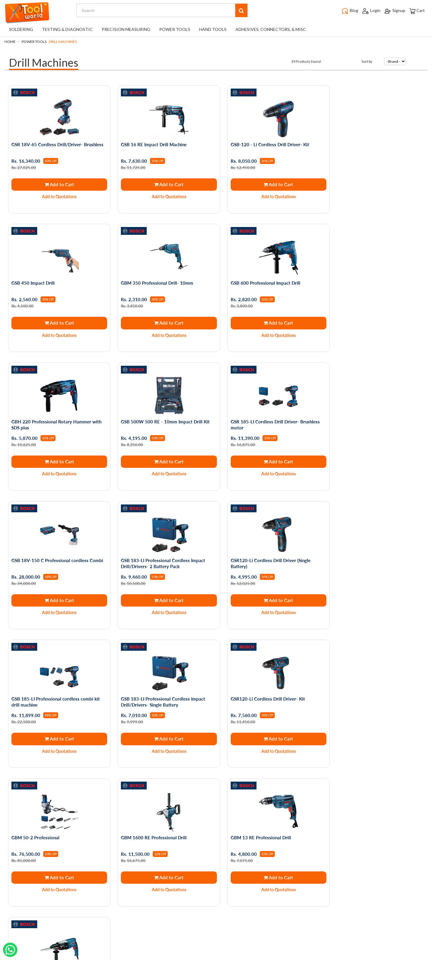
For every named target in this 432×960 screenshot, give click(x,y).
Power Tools (174, 29)
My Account (126, 832)
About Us (53, 840)
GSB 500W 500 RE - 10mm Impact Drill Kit (373, 281)
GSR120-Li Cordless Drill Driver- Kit (261, 554)
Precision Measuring (126, 29)
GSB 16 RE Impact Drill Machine (151, 144)
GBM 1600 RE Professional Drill (45, 691)
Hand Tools (212, 29)
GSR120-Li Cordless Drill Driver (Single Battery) (369, 420)
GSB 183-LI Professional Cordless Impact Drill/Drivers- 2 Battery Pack (266, 420)
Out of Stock (268, 730)
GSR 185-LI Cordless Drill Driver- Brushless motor (56, 420)
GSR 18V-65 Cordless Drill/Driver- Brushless (47, 147)
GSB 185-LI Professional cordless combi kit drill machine (56, 557)
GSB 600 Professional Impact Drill (153, 281)
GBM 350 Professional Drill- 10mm (48, 281)
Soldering (21, 29)
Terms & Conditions (63, 832)
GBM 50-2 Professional (353, 554)
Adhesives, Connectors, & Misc (271, 29)
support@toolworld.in (217, 907)
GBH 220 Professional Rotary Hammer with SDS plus (269, 284)
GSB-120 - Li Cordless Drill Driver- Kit (263, 144)
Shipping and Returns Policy (70, 849)
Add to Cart (57, 184)
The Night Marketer (234, 956)
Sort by (367, 61)
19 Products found (306, 61)
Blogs (49, 857)
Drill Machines (63, 41)
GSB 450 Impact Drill (351, 144)
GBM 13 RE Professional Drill (148, 691)
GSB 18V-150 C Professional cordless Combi (156, 420)
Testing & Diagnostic (67, 29)
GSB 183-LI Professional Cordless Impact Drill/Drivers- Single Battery (160, 557)
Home (10, 41)
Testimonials (56, 865)
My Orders (125, 823)
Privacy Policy (57, 823)
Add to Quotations (57, 196)
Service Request (59, 874)
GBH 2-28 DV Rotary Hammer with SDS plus (264, 694)
